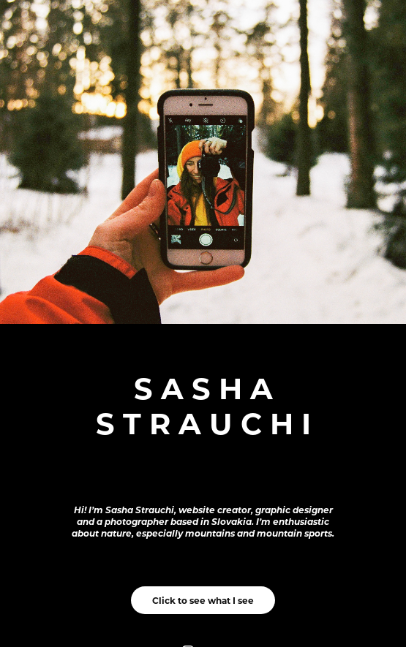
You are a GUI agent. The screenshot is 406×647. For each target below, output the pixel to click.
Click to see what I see (203, 600)
